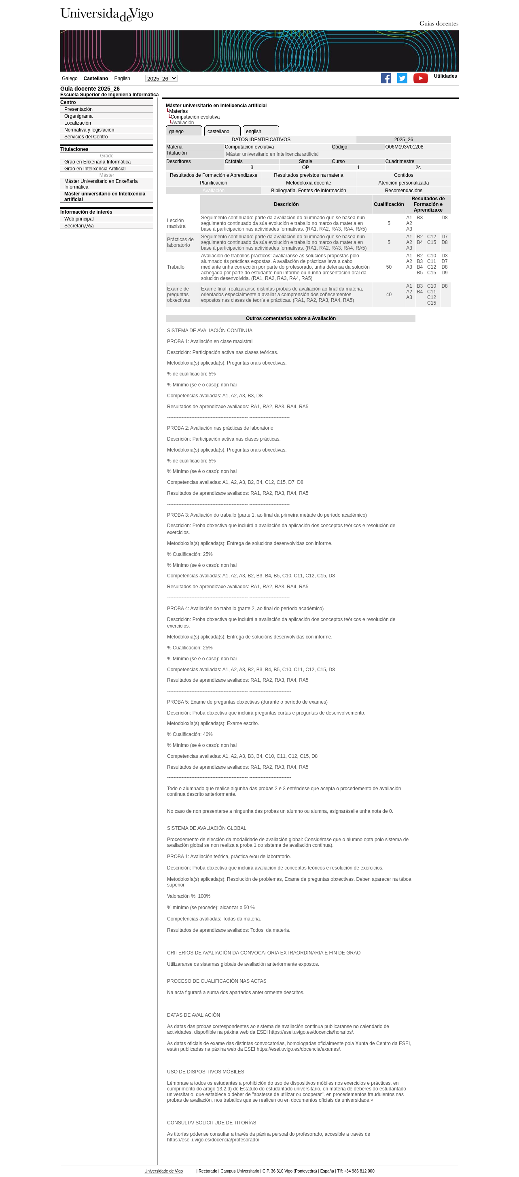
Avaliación (214, 190)
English (122, 78)
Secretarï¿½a (79, 226)
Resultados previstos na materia (308, 175)
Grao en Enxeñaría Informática (97, 162)
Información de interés (86, 212)
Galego (70, 78)
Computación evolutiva (195, 117)
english (253, 131)
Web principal (78, 219)
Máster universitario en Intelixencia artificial (104, 196)
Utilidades (445, 76)
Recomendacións (404, 190)
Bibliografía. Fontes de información (308, 190)
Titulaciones (74, 149)
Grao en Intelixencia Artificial (94, 169)
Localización (77, 123)
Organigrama (78, 116)
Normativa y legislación (89, 130)
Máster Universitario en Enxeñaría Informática (101, 184)
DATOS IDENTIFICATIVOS (261, 139)
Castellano (96, 78)
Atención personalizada (404, 183)
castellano (218, 131)
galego (176, 131)
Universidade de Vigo (163, 1171)
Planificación (213, 183)
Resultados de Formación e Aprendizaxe (213, 175)
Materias (178, 111)
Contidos (403, 175)
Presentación (78, 109)
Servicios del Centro (86, 137)
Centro (68, 102)
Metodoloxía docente (308, 183)
